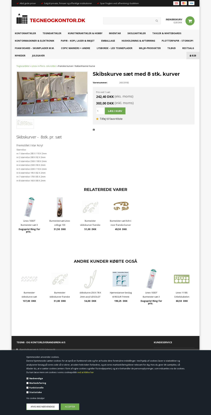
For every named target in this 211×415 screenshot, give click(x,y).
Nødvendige (36, 378)
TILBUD (171, 48)
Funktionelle (36, 387)
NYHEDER (20, 55)
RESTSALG (188, 48)
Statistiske (35, 392)
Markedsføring (37, 383)
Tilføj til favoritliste (109, 119)
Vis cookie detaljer (35, 398)
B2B (193, 55)
